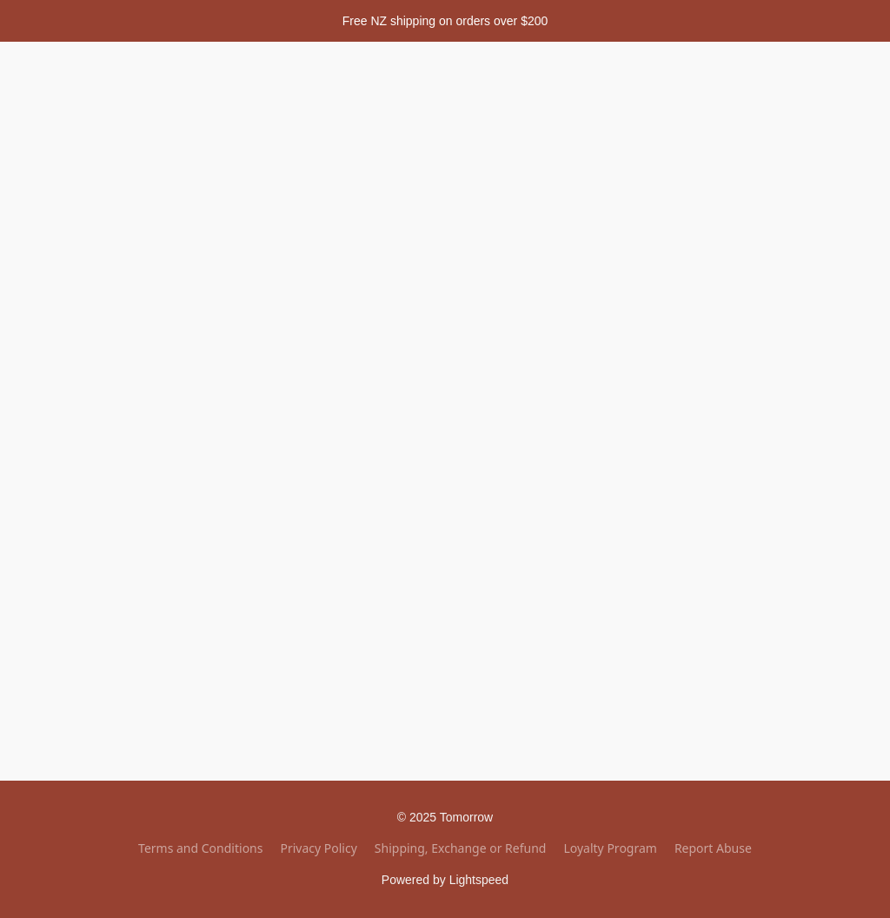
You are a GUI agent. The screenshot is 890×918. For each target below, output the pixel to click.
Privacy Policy (318, 848)
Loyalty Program (609, 848)
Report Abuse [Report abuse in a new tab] (713, 848)
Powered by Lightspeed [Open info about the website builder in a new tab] (445, 880)
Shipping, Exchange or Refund (461, 848)
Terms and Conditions (200, 848)
